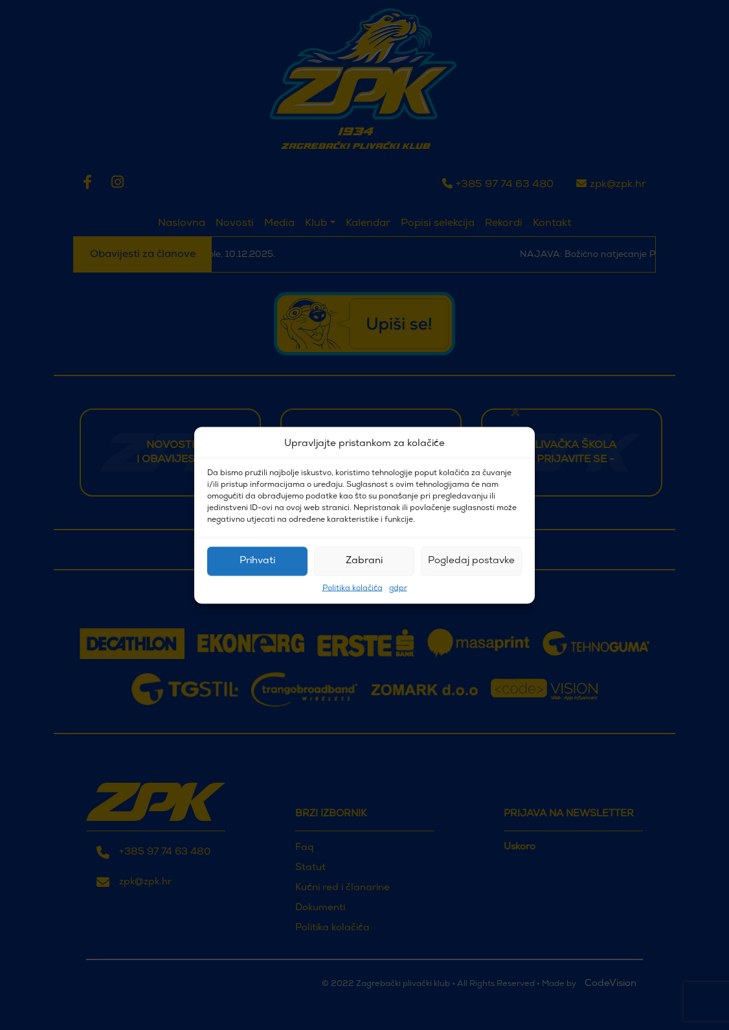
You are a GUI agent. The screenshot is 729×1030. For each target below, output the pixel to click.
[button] (515, 444)
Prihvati (257, 561)
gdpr (398, 588)
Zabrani (364, 561)
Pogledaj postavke (471, 561)
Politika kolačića (352, 588)
